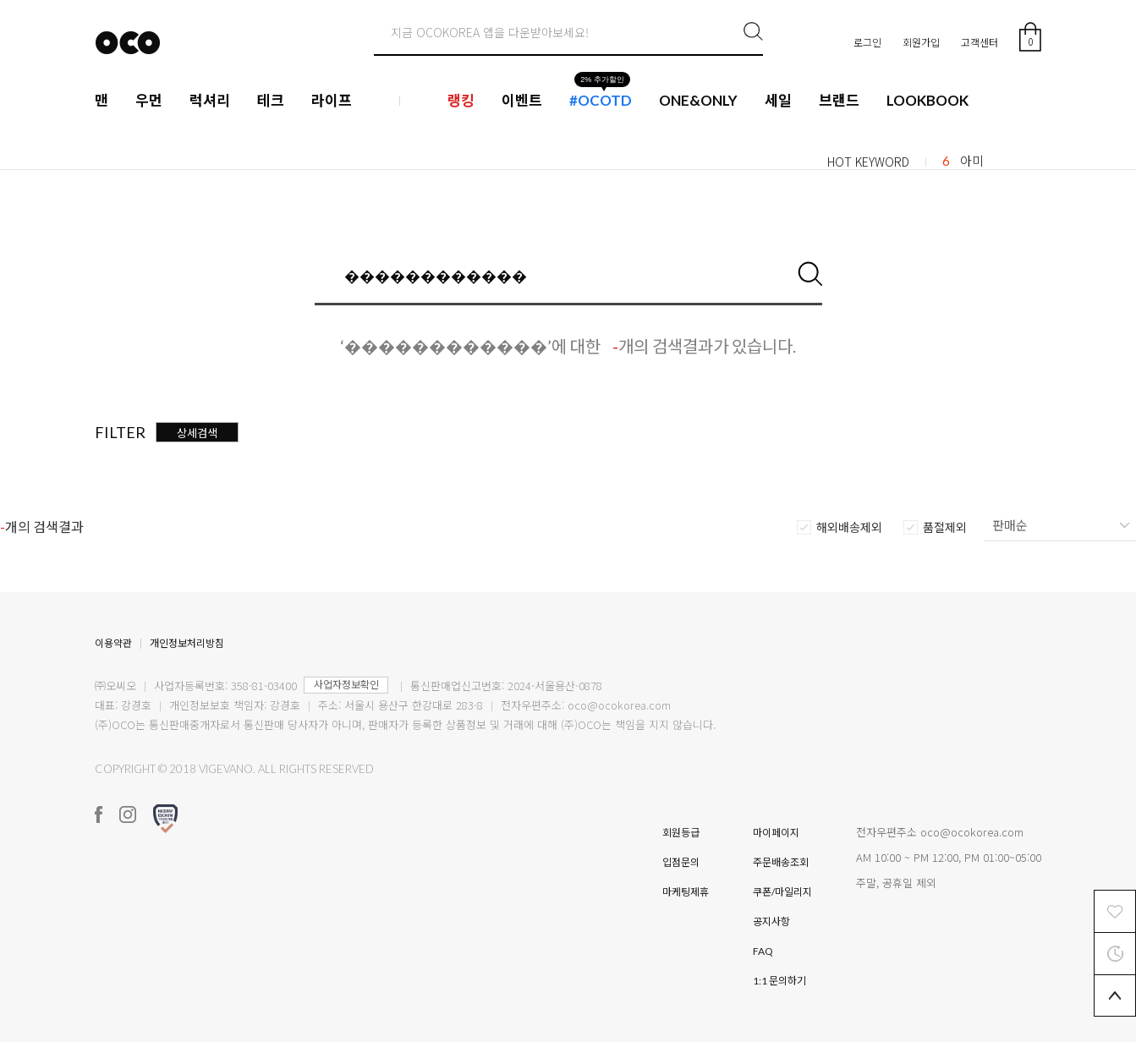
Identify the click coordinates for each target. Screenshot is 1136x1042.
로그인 (867, 42)
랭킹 (461, 100)
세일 (778, 100)
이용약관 (113, 643)
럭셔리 (209, 100)
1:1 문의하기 (779, 980)
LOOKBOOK (927, 100)
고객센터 (979, 42)
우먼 (148, 100)
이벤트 (522, 100)
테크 (270, 100)
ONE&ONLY (698, 100)
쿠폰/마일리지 (782, 892)
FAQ (763, 951)
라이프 (331, 100)
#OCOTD (600, 100)
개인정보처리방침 (187, 643)
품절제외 (945, 527)
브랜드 (839, 100)
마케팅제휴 (685, 892)
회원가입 (921, 42)
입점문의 (681, 862)
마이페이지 (776, 832)
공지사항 (771, 921)
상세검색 (197, 433)
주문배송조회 (781, 862)
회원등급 (681, 832)
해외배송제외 (849, 527)
